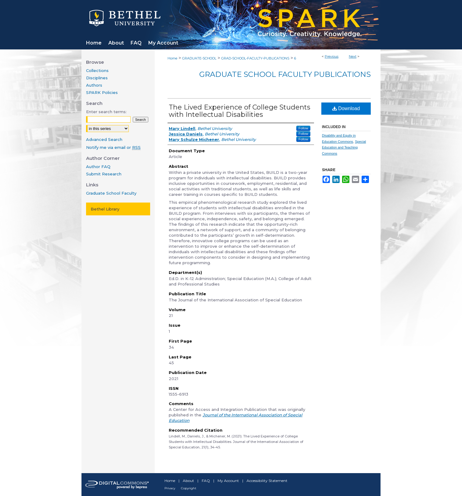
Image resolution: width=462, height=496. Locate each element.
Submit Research (103, 173)
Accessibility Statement (267, 480)
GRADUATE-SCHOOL (199, 58)
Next (352, 56)
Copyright (188, 488)
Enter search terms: (106, 111)
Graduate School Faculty (111, 193)
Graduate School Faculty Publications (285, 74)
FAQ (206, 480)
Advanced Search (104, 139)
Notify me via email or (113, 147)
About (188, 480)
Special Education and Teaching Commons (344, 148)
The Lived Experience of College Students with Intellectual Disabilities (239, 111)
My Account (228, 480)
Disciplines (97, 77)
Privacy (169, 488)
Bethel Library (105, 209)
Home (172, 58)
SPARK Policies (102, 92)
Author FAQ (98, 166)
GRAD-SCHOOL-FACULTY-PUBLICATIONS (255, 58)
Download (346, 108)
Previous (331, 56)
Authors (94, 85)
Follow (303, 128)
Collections (97, 70)
